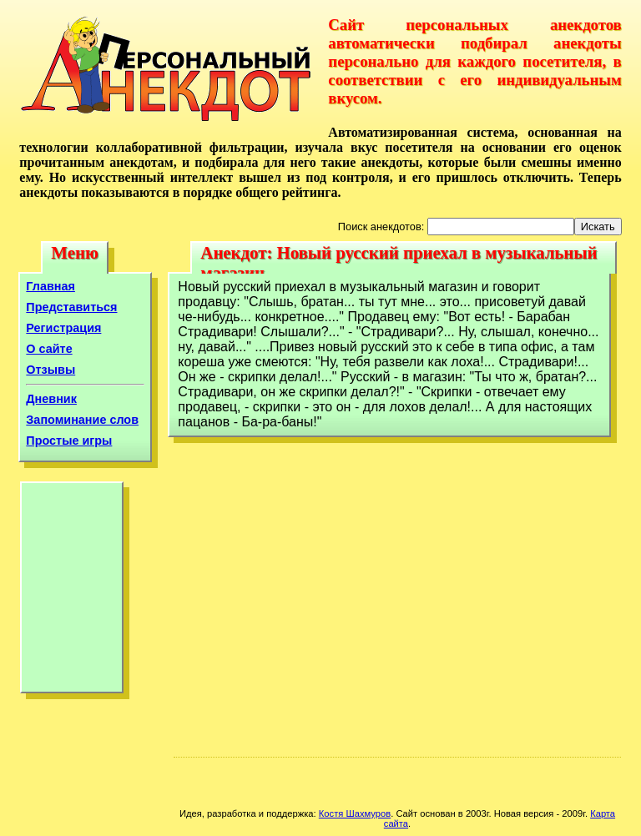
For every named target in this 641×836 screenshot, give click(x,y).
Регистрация (63, 328)
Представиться (71, 307)
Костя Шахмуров (355, 813)
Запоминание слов (82, 419)
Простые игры (69, 440)
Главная (50, 286)
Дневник (51, 398)
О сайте (49, 348)
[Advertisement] (72, 591)
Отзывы (50, 369)
